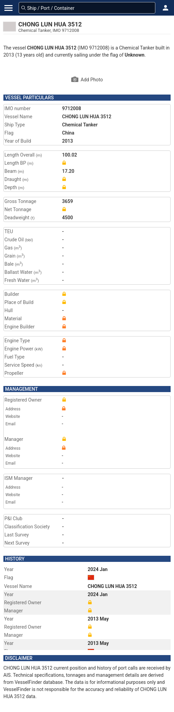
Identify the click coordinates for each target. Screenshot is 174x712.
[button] (165, 8)
